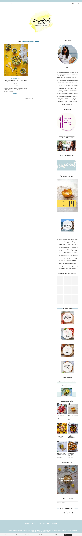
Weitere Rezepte (41, 3)
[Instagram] (73, 4)
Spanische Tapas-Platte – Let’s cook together (61, 436)
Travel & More (50, 3)
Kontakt (34, 528)
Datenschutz (40, 528)
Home (3, 3)
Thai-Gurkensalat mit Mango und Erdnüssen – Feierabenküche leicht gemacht (16, 82)
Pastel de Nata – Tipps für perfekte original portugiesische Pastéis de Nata (73, 417)
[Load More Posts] (28, 98)
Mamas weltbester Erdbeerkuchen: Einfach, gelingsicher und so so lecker (61, 417)
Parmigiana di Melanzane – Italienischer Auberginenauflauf (73, 436)
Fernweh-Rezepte (31, 3)
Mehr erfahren (75, 534)
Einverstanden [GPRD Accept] (68, 534)
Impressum (47, 528)
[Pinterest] (75, 4)
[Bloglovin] (78, 4)
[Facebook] (72, 4)
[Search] (80, 4)
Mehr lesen (15, 93)
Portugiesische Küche (20, 3)
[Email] (76, 4)
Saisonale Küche (10, 3)
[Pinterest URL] (60, 280)
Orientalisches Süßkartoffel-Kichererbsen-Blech (72, 454)
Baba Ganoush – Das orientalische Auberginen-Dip (61, 454)
